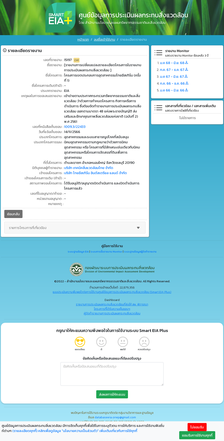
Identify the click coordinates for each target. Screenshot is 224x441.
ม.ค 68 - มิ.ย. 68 (174, 62)
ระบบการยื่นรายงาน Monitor (106, 252)
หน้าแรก (83, 39)
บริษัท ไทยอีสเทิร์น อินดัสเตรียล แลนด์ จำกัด (95, 172)
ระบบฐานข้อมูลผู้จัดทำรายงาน (140, 252)
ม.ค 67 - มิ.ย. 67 (174, 76)
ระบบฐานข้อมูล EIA (78, 252)
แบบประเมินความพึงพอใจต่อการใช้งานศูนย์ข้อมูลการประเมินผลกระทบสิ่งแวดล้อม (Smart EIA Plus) (112, 292)
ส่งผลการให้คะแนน (112, 394)
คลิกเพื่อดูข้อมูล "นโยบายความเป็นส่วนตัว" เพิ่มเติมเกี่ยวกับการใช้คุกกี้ (87, 430)
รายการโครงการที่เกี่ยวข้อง (75, 227)
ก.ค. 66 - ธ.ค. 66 (174, 83)
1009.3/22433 (75, 126)
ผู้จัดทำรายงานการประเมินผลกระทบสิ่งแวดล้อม (112, 313)
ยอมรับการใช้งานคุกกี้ (197, 435)
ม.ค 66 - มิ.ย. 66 (174, 90)
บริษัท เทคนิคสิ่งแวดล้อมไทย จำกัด (88, 167)
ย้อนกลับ (13, 214)
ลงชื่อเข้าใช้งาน (104, 39)
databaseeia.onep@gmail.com (115, 417)
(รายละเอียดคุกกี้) (24, 430)
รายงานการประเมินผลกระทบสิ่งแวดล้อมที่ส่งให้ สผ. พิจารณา (112, 304)
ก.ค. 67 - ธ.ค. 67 (174, 69)
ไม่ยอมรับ (197, 427)
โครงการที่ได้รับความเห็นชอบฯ (112, 309)
